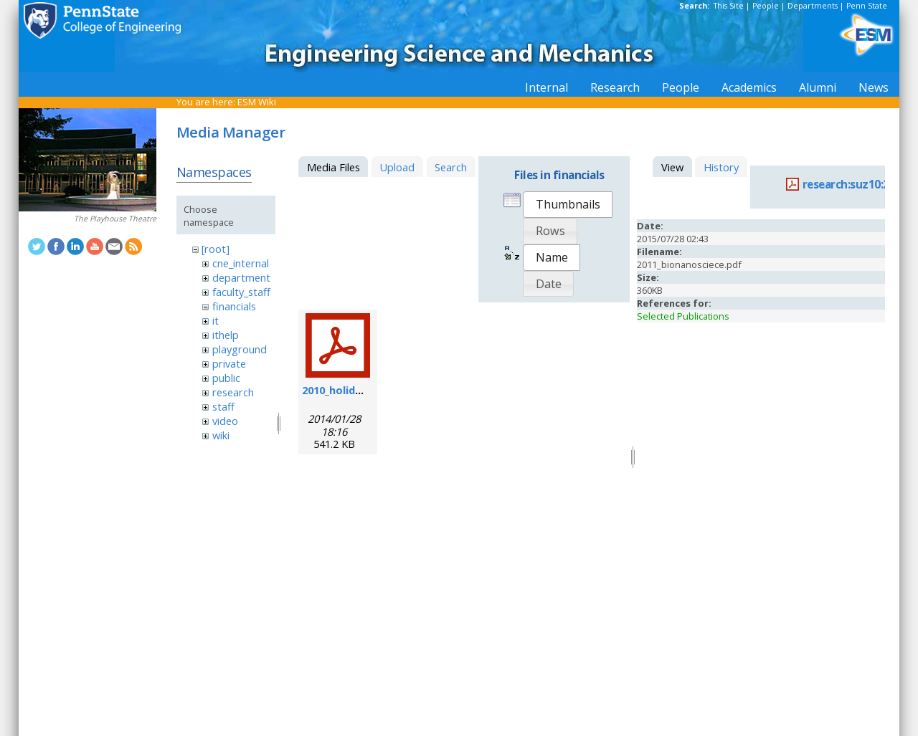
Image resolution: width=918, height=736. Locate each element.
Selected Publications (683, 316)
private (229, 363)
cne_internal (240, 263)
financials (234, 306)
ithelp (225, 335)
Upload (397, 167)
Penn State (866, 6)
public (226, 378)
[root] (216, 249)
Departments (812, 6)
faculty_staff (241, 292)
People (765, 6)
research (233, 392)
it (215, 320)
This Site (729, 6)
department (241, 277)
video (225, 421)
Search (451, 167)
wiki (221, 435)
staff (223, 406)
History (721, 167)
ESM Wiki (256, 101)
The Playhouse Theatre (115, 219)
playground (239, 349)
